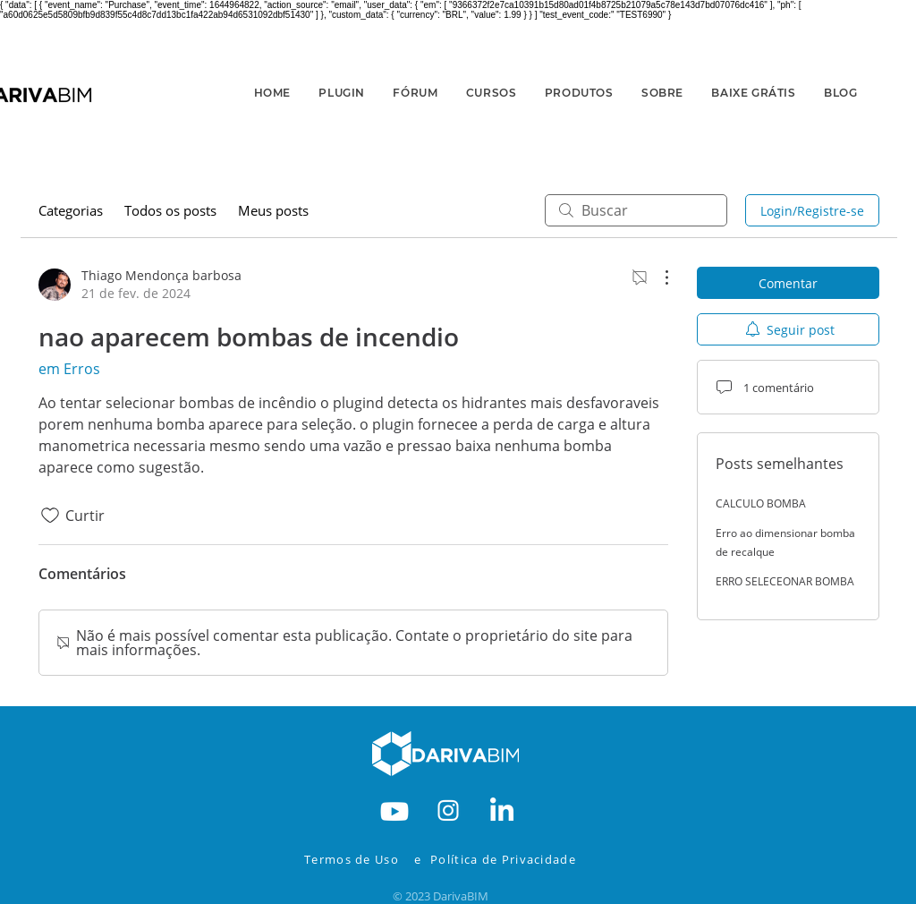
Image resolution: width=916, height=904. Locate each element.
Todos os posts (170, 210)
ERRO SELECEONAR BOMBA (785, 581)
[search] (636, 210)
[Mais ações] (657, 277)
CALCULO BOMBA (761, 503)
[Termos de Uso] (356, 859)
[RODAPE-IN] (501, 809)
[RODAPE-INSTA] (448, 809)
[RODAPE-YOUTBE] (394, 809)
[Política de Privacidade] (515, 859)
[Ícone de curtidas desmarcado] (50, 515)
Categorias (70, 210)
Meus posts (273, 210)
